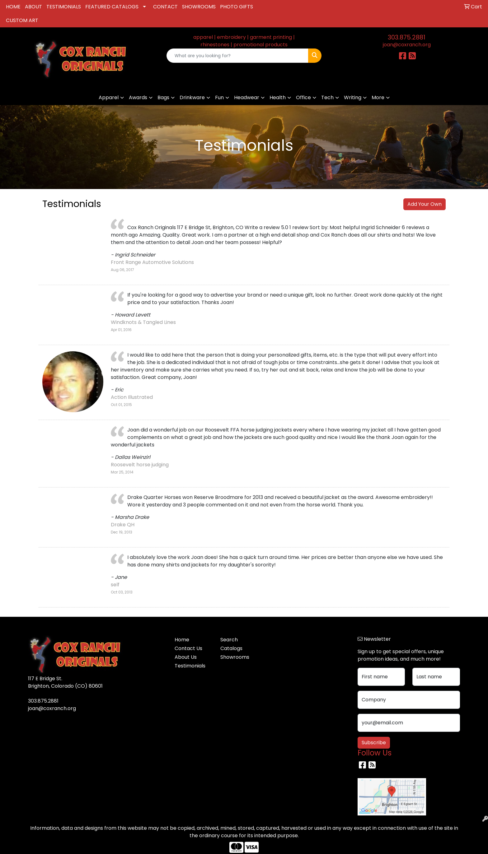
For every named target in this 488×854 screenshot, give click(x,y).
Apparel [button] (109, 97)
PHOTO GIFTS (236, 6)
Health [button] (278, 97)
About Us (186, 657)
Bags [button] (163, 97)
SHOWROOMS (199, 6)
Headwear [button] (246, 97)
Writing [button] (352, 97)
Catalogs (231, 648)
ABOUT (33, 6)
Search (229, 639)
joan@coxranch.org (407, 44)
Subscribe (374, 742)
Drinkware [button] (192, 97)
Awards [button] (138, 97)
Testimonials (190, 665)
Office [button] (303, 97)
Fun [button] (219, 97)
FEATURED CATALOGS (111, 6)
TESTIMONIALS (63, 6)
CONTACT (165, 6)
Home (182, 639)
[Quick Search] (238, 55)
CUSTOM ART (22, 20)
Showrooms (234, 657)
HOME (13, 6)
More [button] (378, 97)
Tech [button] (327, 97)
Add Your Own (424, 204)
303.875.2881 (406, 37)
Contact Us (188, 648)
